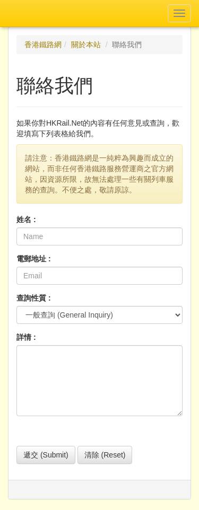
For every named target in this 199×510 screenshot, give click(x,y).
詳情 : (26, 337)
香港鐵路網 (43, 44)
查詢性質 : (33, 298)
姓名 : (26, 219)
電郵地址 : (33, 258)
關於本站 (86, 44)
